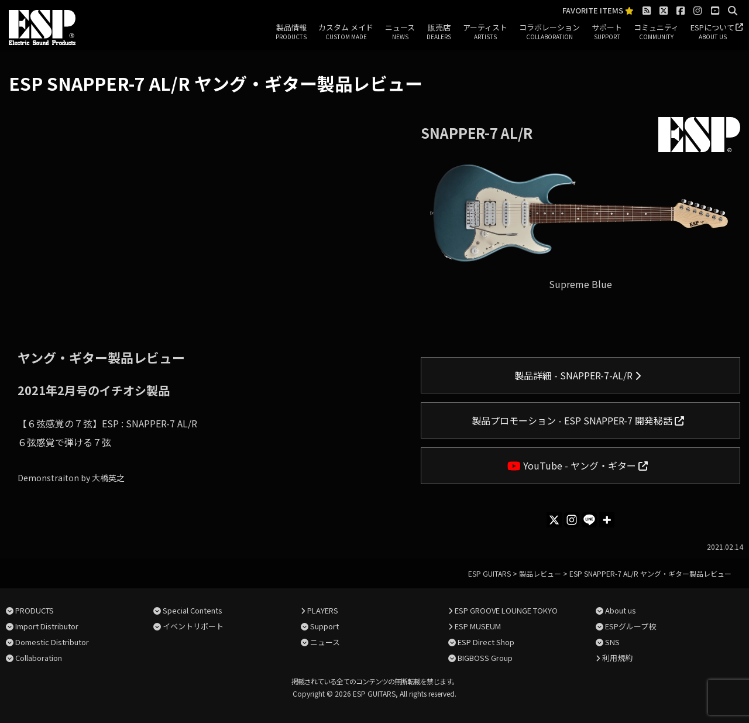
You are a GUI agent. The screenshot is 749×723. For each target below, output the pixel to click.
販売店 (439, 32)
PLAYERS (322, 610)
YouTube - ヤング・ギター (577, 465)
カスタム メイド (345, 32)
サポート (607, 32)
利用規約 (617, 657)
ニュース (400, 32)
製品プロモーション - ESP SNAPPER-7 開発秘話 (578, 420)
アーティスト (485, 32)
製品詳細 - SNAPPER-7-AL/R (577, 375)
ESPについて (712, 32)
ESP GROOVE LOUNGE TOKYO (506, 610)
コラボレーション (549, 32)
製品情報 (291, 32)
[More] (606, 519)
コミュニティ (656, 32)
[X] (554, 519)
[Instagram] (571, 519)
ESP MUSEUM (478, 626)
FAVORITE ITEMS (598, 10)
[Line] (589, 519)
